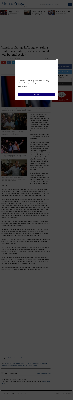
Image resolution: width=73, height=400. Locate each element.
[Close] (57, 60)
